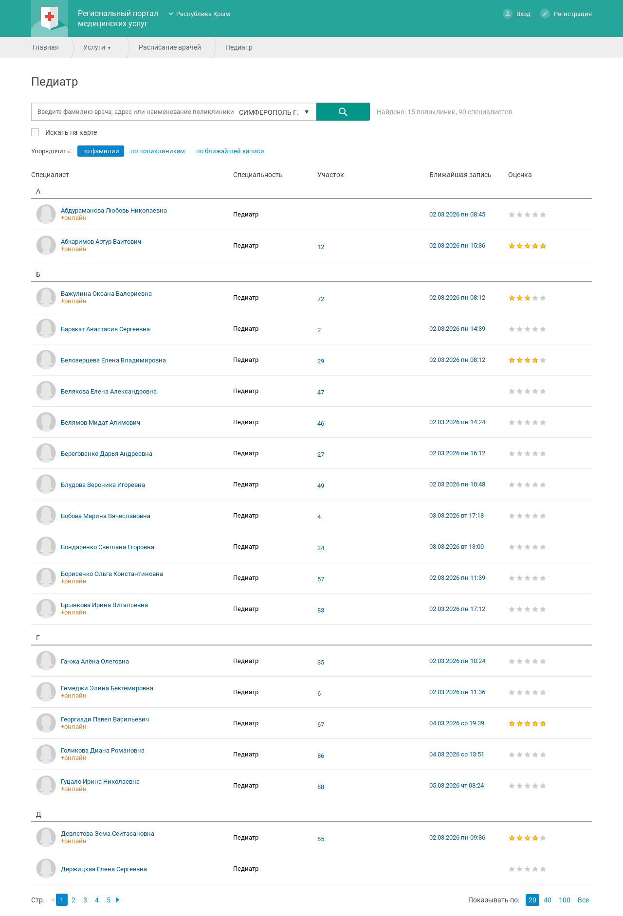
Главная (46, 47)
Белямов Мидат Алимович (100, 422)
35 (320, 662)
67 (320, 724)
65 (320, 839)
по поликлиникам (157, 151)
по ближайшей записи (230, 151)
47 (320, 392)
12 (320, 247)
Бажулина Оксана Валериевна (106, 293)
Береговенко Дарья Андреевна (106, 453)
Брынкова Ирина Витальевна (104, 605)
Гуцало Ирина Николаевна (100, 781)
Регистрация (566, 13)
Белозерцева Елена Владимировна (113, 360)
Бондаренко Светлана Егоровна (107, 547)
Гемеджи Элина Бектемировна (107, 688)
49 (320, 486)
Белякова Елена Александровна (109, 391)
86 (320, 756)
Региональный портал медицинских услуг (118, 18)
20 (532, 900)
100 (564, 900)
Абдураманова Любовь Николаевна (114, 210)
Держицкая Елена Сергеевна (104, 869)
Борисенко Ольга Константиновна (112, 573)
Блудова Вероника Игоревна (103, 484)
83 (320, 610)
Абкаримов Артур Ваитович (101, 241)
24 (320, 548)
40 (547, 900)
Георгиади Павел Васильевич (105, 719)
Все (583, 900)
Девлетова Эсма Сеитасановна (107, 833)
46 (320, 423)
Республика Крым (203, 14)
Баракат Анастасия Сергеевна (105, 329)
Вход (517, 13)
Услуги (94, 47)
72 (320, 299)
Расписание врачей (170, 47)
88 (320, 787)
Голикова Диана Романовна (103, 750)
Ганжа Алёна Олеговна (95, 661)
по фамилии (100, 151)
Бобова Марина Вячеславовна (105, 516)
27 (320, 454)
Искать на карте (70, 132)
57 (320, 579)
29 (320, 361)
